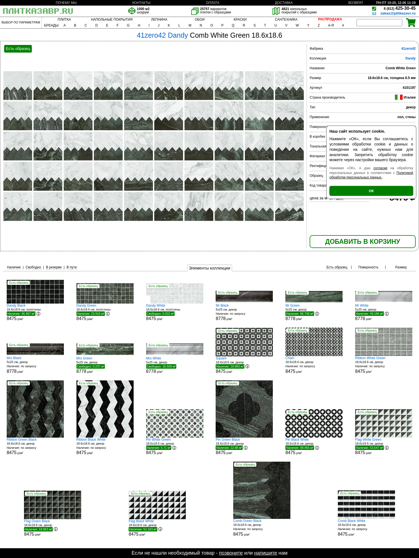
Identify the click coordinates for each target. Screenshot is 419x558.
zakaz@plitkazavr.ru (398, 13)
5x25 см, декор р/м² (244, 312)
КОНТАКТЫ (141, 3)
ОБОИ (199, 20)
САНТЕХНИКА (286, 20)
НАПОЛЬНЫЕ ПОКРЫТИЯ (112, 20)
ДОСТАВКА (284, 3)
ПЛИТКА (64, 20)
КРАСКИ (240, 20)
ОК (371, 191)
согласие (380, 168)
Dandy (410, 58)
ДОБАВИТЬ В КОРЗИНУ (362, 241)
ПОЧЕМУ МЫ (66, 3)
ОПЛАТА (212, 3)
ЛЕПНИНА (159, 20)
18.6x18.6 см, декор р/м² (244, 365)
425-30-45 (400, 8)
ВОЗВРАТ (355, 3)
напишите (265, 553)
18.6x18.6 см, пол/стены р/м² (35, 312)
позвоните (231, 553)
